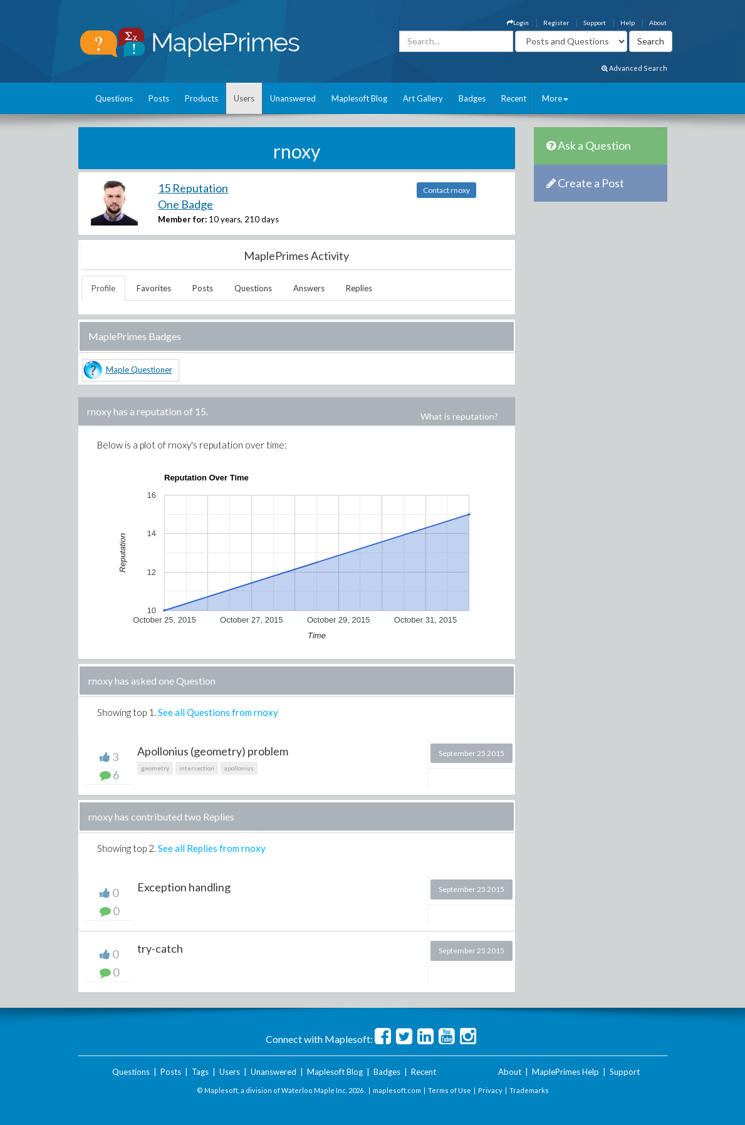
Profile (103, 288)
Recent (513, 98)
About (658, 22)
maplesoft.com (397, 1090)
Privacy (490, 1090)
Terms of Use (449, 1090)
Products (201, 98)
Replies (359, 288)
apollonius (239, 768)
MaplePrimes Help (565, 1072)
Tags (200, 1072)
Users (244, 98)
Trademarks (529, 1090)
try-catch (160, 948)
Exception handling (184, 887)
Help (627, 22)
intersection (196, 768)
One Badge (185, 204)
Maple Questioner (139, 370)
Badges (472, 98)
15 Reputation (193, 188)
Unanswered (293, 98)
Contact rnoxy (446, 190)
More (555, 98)
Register (556, 22)
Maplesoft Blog (359, 98)
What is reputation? (459, 416)
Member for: (182, 219)
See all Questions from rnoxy (218, 712)
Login (518, 22)
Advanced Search (634, 68)
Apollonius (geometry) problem (212, 751)
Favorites (154, 288)
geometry (155, 768)
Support (594, 22)
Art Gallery (423, 98)
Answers (309, 288)
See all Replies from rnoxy (212, 848)
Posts (158, 98)
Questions (114, 98)
